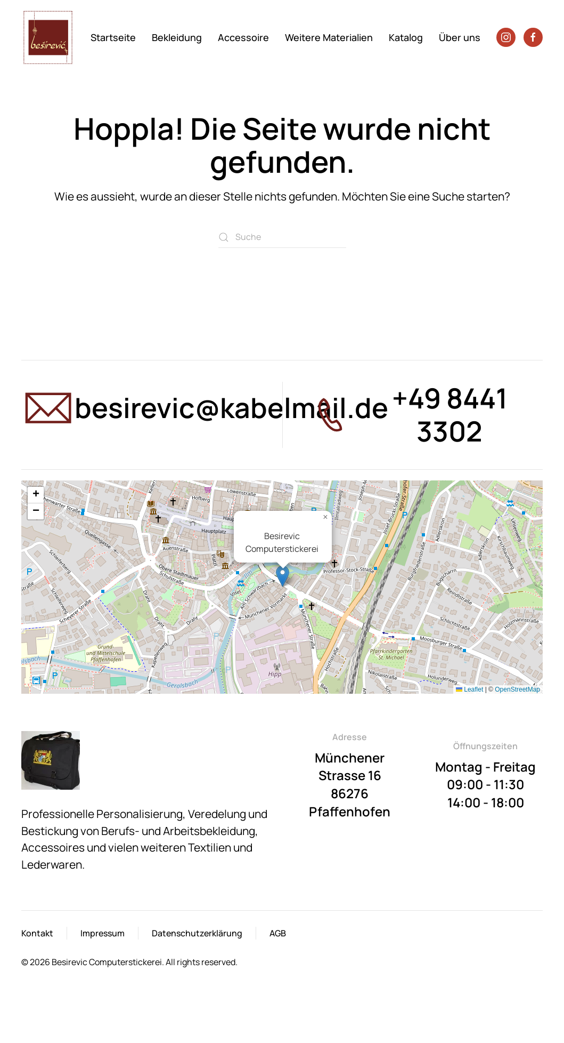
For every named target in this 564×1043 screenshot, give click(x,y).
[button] (282, 576)
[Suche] (282, 237)
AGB (277, 933)
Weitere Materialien (329, 37)
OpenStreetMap (517, 689)
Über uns (459, 37)
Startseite (113, 37)
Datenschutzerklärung (197, 933)
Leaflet (469, 689)
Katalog (406, 37)
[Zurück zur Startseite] (49, 37)
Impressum (102, 933)
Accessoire (243, 37)
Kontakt (37, 933)
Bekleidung (177, 37)
